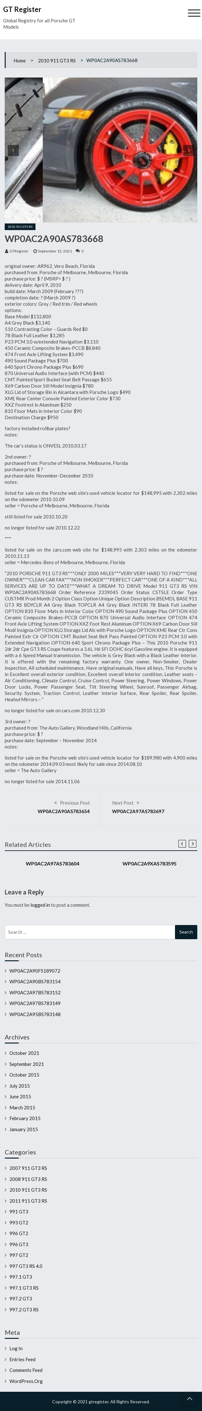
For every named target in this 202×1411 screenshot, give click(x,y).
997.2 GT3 (20, 1298)
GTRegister (19, 251)
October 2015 (24, 1075)
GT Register (22, 9)
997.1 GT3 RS (24, 1288)
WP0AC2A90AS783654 (64, 811)
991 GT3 (18, 1211)
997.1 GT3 (20, 1277)
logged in (40, 905)
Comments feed (25, 1370)
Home (20, 60)
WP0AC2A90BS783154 (35, 981)
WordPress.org (26, 1381)
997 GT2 (18, 1255)
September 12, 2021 (55, 251)
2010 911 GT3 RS (57, 60)
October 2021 (24, 1053)
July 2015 (19, 1086)
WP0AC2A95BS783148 (35, 1014)
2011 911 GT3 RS (28, 1201)
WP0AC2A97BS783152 (35, 992)
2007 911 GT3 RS (28, 1168)
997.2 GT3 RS (24, 1309)
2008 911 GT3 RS (28, 1179)
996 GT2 (18, 1233)
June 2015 (20, 1096)
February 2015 (25, 1118)
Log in (16, 1348)
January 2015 (23, 1129)
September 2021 (26, 1064)
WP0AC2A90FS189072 (34, 971)
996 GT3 (18, 1244)
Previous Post (75, 803)
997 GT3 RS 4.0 (25, 1266)
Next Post (123, 803)
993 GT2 (18, 1222)
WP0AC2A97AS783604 (52, 863)
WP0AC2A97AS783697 (138, 811)
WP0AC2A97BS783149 (35, 1003)
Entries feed (22, 1359)
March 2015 (22, 1107)
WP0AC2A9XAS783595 (150, 863)
